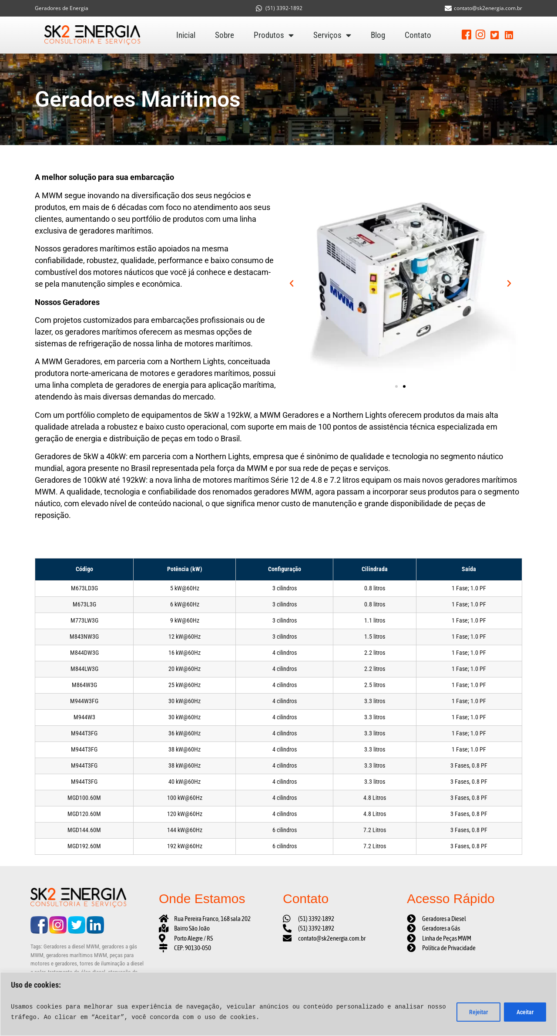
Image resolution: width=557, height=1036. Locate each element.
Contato (418, 35)
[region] (278, 1004)
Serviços (332, 35)
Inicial (185, 35)
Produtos (274, 35)
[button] (291, 283)
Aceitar (525, 1012)
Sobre (224, 35)
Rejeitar (478, 1012)
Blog (378, 35)
